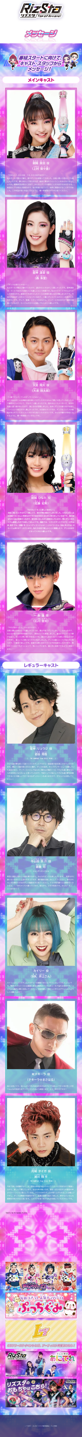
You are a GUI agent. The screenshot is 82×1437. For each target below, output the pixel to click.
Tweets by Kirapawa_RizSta (16, 1213)
